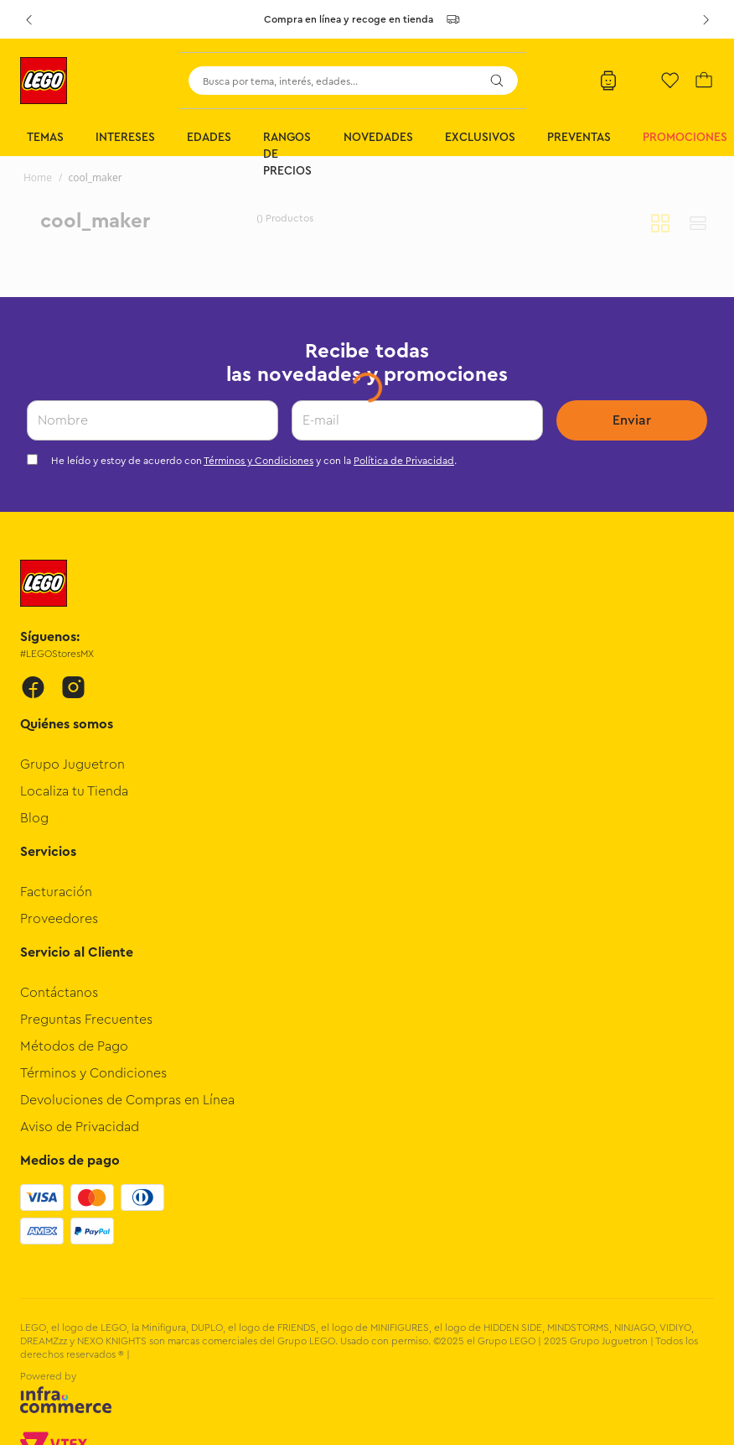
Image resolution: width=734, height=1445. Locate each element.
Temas (45, 137)
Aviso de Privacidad (79, 1127)
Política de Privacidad (404, 461)
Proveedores (59, 919)
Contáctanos (59, 992)
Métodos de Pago (74, 1046)
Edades (209, 137)
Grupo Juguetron (72, 764)
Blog (34, 818)
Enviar (632, 420)
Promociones (685, 137)
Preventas (579, 137)
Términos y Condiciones (258, 461)
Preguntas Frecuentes (86, 1019)
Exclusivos (480, 137)
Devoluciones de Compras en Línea (127, 1100)
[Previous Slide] (28, 19)
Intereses (125, 137)
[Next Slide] (705, 19)
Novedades (378, 137)
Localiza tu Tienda (74, 791)
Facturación (56, 892)
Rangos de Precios (287, 154)
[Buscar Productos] (497, 80)
